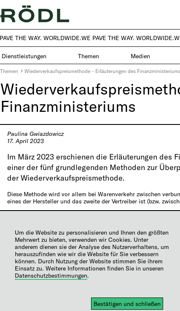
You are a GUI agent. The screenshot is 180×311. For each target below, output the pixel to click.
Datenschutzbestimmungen (51, 275)
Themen (9, 71)
